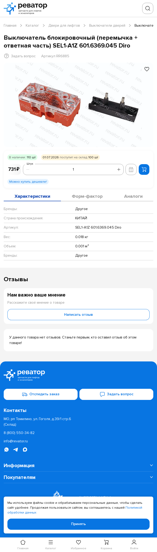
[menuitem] (78, 465)
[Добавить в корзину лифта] (131, 169)
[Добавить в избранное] (147, 69)
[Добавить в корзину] (144, 169)
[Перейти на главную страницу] (27, 8)
